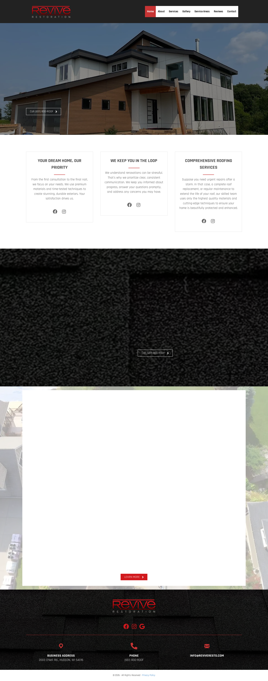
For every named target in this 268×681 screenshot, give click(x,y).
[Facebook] (55, 212)
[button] (43, 111)
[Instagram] (64, 212)
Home (150, 11)
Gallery (186, 11)
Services (173, 11)
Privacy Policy (148, 675)
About (161, 11)
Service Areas (202, 11)
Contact (231, 11)
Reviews (218, 11)
